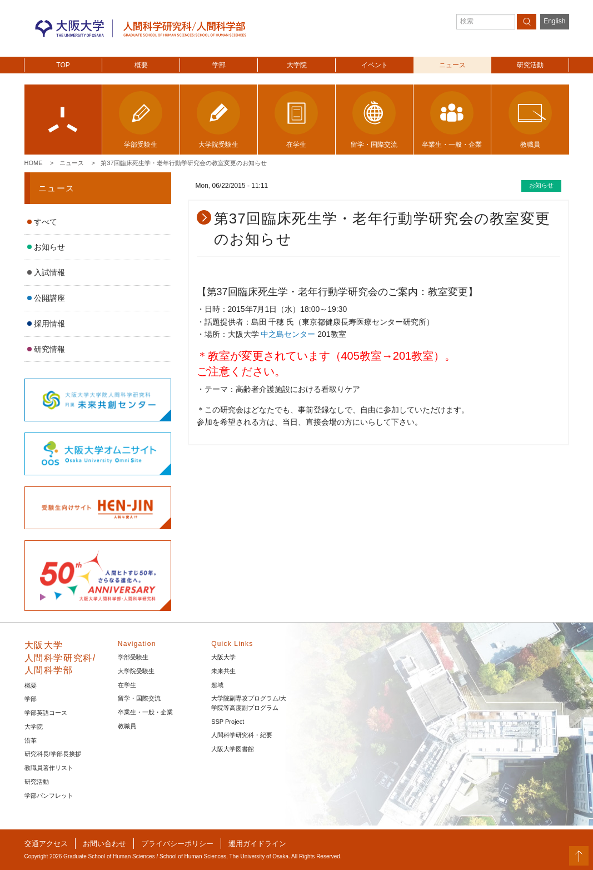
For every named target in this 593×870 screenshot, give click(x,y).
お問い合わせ (104, 843)
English (554, 21)
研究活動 (530, 65)
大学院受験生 (136, 671)
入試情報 (49, 272)
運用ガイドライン (257, 843)
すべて (45, 221)
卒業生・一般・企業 (145, 712)
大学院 (297, 65)
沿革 (30, 740)
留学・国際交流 (139, 698)
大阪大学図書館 (232, 748)
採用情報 (49, 323)
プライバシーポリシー (177, 843)
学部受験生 (133, 657)
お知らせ (49, 246)
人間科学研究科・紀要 (241, 735)
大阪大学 (223, 657)
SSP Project (227, 721)
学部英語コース (45, 712)
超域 (217, 685)
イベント (374, 65)
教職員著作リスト (48, 767)
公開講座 (49, 298)
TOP (62, 65)
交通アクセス (46, 843)
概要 (141, 65)
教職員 (127, 726)
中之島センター (289, 334)
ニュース (452, 65)
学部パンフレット (48, 795)
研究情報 (49, 349)
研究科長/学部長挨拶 (52, 753)
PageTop (579, 856)
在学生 (127, 685)
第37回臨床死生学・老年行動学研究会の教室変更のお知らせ (183, 163)
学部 (219, 65)
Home (33, 163)
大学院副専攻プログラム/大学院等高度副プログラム (248, 703)
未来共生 (223, 671)
